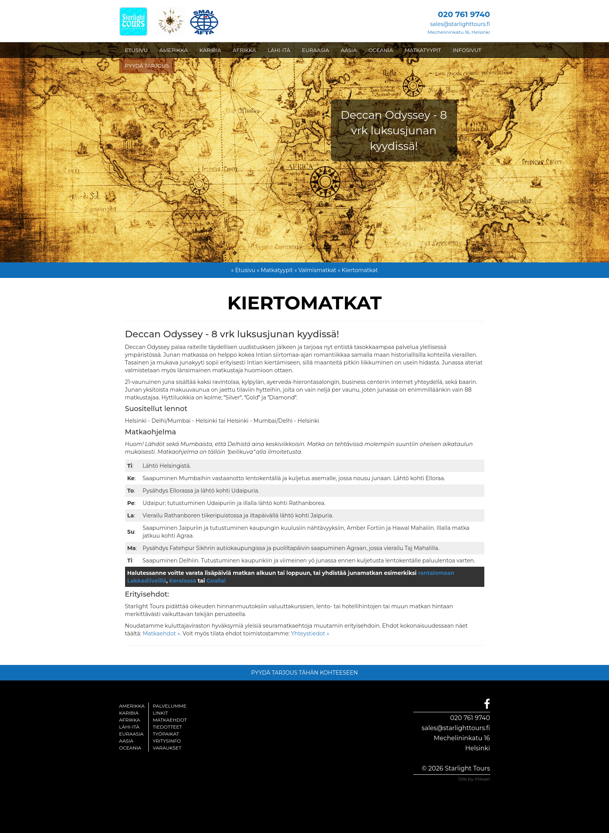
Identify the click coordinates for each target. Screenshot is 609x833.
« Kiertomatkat (358, 270)
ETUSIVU (136, 50)
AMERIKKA (173, 50)
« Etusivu (243, 270)
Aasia (126, 741)
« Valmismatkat (315, 270)
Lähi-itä (129, 727)
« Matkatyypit (275, 270)
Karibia (129, 713)
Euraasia (131, 734)
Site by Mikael (474, 779)
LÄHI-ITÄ (279, 50)
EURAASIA (315, 50)
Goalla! (216, 580)
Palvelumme (169, 706)
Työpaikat (166, 734)
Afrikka (129, 720)
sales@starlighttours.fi (460, 24)
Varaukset (167, 748)
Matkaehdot (170, 720)
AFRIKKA (244, 50)
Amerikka (132, 706)
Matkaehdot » (161, 633)
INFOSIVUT (467, 50)
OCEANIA (380, 50)
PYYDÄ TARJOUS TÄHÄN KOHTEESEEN (304, 672)
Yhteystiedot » (310, 633)
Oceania (130, 748)
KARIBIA (210, 50)
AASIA (349, 50)
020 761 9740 (470, 718)
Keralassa (182, 580)
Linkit (160, 713)
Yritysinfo (167, 741)
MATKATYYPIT (423, 50)
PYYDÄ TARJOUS (147, 65)
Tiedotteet (167, 727)
